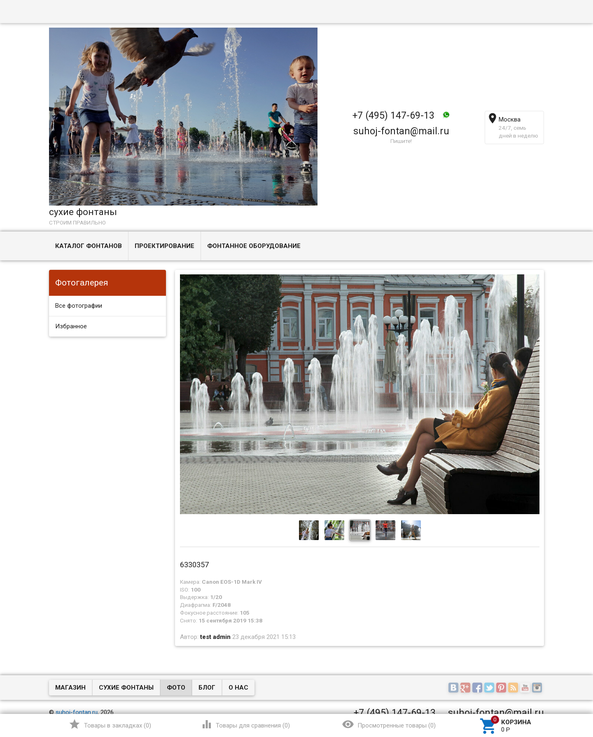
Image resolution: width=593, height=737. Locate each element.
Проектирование (164, 246)
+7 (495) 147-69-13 (393, 115)
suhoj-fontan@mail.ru (401, 131)
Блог (206, 687)
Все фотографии (78, 305)
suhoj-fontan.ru (77, 712)
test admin (215, 637)
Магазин (70, 687)
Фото (176, 687)
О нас (238, 687)
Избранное (71, 326)
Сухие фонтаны (126, 687)
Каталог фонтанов (88, 246)
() (109, 724)
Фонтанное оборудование (254, 246)
